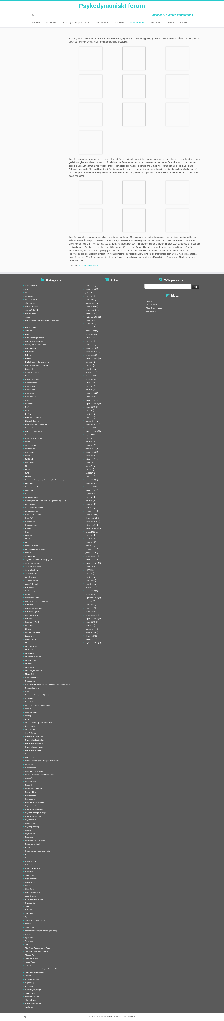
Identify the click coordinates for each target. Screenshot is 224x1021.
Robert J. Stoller (31, 861)
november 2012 (91, 615)
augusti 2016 (90, 494)
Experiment (29, 452)
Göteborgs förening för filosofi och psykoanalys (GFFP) (45, 501)
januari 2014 (90, 591)
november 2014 (91, 556)
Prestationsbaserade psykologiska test (39, 775)
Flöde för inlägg (151, 304)
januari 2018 (90, 452)
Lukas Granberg (31, 639)
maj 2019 (89, 414)
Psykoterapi (29, 837)
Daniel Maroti (30, 386)
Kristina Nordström (32, 615)
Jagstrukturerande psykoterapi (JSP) (38, 560)
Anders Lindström (31, 306)
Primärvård (29, 778)
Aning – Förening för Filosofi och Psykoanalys (42, 320)
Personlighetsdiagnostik (34, 743)
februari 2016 (90, 511)
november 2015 (91, 521)
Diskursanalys (30, 397)
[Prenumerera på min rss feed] (34, 15)
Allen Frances (30, 303)
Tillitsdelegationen (32, 958)
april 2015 (89, 542)
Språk (27, 917)
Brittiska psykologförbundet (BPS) (37, 365)
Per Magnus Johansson (34, 736)
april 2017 (89, 473)
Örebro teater (30, 726)
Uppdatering (29, 983)
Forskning (29, 483)
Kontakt (183, 22)
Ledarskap (29, 625)
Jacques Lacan (30, 556)
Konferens (29, 605)
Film (26, 466)
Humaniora (29, 528)
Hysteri (27, 532)
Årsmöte (28, 324)
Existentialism (30, 449)
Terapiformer (30, 941)
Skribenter (119, 22)
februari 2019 (90, 421)
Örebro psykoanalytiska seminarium (38, 723)
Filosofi (28, 469)
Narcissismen (30, 681)
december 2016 (91, 483)
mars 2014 (89, 584)
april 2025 (89, 299)
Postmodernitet (30, 768)
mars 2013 (89, 608)
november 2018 (91, 428)
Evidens (28, 435)
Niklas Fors (29, 698)
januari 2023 (90, 331)
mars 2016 (89, 508)
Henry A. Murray (31, 518)
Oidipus (28, 709)
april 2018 (89, 445)
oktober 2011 (90, 639)
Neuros (28, 691)
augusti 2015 (90, 532)
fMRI (27, 473)
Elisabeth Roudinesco (33, 421)
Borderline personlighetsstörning (37, 362)
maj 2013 (89, 601)
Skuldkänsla (29, 889)
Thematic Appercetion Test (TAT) (37, 951)
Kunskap (28, 619)
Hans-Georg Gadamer (33, 514)
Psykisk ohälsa (30, 792)
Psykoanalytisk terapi (33, 806)
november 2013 (91, 594)
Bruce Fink (29, 369)
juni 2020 (89, 386)
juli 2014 (89, 570)
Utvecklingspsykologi (33, 990)
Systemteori (29, 938)
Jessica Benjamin (31, 570)
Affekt (27, 289)
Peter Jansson (30, 757)
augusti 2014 (90, 566)
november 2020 (91, 379)
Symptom (28, 934)
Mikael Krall (29, 674)
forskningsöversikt (32, 487)
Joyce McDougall (31, 584)
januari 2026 (90, 289)
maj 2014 (89, 577)
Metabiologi (29, 667)
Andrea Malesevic (31, 310)
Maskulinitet (29, 650)
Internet (28, 553)
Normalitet (29, 702)
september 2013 (92, 598)
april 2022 (89, 345)
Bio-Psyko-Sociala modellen (35, 345)
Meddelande (30, 653)
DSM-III (28, 410)
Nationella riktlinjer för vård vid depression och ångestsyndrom (48, 684)
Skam (27, 886)
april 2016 (89, 504)
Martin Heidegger (31, 646)
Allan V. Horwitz (31, 299)
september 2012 (92, 619)
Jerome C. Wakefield (33, 566)
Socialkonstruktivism (32, 892)
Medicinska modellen (33, 657)
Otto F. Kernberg (31, 733)
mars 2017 (89, 476)
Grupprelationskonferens (34, 508)
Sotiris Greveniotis (32, 910)
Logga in (149, 301)
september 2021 (92, 358)
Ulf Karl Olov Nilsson (33, 979)
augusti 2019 (90, 407)
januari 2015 (90, 553)
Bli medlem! (51, 22)
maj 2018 (89, 442)
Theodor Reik (30, 955)
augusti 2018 (90, 435)
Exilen (27, 442)
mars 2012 (89, 625)
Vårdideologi (30, 993)
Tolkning (28, 965)
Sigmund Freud (31, 879)
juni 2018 (89, 438)
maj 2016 (89, 501)
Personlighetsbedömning (34, 740)
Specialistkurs (101, 22)
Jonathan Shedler (31, 580)
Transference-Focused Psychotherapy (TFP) (41, 969)
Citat (27, 376)
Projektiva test (30, 781)
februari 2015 (90, 549)
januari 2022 (90, 348)
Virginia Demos (30, 1000)
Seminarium (29, 875)
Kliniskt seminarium (32, 598)
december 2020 (91, 376)
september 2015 (92, 528)
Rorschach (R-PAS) (32, 868)
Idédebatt (28, 535)
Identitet (28, 539)
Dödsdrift (28, 400)
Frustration (29, 490)
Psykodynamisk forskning (34, 809)
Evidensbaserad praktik (34, 438)
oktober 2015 (90, 525)
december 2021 (91, 351)
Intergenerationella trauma (35, 549)
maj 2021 (89, 365)
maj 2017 (89, 469)
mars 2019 (89, 417)
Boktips (28, 355)
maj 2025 (89, 296)
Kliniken (28, 594)
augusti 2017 (90, 462)
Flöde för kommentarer (154, 308)
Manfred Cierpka (31, 643)
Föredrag (28, 476)
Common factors (31, 383)
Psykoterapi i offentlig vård (35, 840)
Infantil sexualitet (31, 546)
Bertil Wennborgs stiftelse (34, 338)
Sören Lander (30, 903)
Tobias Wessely (31, 962)
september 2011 (92, 643)
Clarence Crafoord (32, 379)
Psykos (28, 830)
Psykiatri (28, 785)
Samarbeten (137, 22)
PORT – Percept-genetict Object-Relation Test (42, 761)
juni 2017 (89, 466)
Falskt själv (29, 459)
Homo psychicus (31, 525)
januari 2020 (90, 393)
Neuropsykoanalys (32, 688)
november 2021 (91, 355)
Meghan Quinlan (31, 660)
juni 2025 (89, 293)
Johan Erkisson (31, 573)
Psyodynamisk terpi (32, 844)
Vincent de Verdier (32, 996)
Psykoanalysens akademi (34, 802)
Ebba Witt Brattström (33, 417)
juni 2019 (89, 410)
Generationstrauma (32, 497)
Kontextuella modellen (33, 608)
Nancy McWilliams (32, 677)
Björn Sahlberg (30, 348)
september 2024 (92, 317)
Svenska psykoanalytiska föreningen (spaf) (41, 931)
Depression (29, 393)
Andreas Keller (30, 313)
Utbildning (29, 986)
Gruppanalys (30, 504)
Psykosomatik (30, 834)
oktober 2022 (90, 338)
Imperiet (28, 542)
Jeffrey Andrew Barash (33, 563)
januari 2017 (90, 480)
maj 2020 (89, 390)
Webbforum (155, 22)
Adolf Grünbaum (31, 286)
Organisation (30, 729)
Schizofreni (29, 872)
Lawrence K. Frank (32, 622)
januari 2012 (90, 632)
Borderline (29, 358)
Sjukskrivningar (31, 882)
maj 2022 (89, 341)
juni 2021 (89, 362)
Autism (27, 334)
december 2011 (91, 636)
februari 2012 (90, 629)
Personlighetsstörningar (34, 747)
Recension (29, 858)
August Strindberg (32, 327)
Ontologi (28, 716)
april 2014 (89, 580)
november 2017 (91, 456)
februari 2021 (90, 372)
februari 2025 (90, 303)
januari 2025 (90, 306)
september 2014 (92, 563)
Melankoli (28, 664)
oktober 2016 (90, 490)
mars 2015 (89, 546)
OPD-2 (27, 719)
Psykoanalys (30, 799)
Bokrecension (30, 351)
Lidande (28, 629)
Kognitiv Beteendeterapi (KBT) (36, 601)
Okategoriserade (31, 712)
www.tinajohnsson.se (88, 265)
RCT (27, 854)
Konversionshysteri (32, 612)
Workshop (29, 1007)
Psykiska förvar (31, 795)
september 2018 (92, 431)
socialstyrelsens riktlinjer (34, 899)
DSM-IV (28, 414)
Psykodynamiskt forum (112, 6)
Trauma (28, 976)
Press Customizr (129, 1016)
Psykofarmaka (30, 820)
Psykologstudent (31, 823)
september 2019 (92, 404)
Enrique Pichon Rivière (33, 428)
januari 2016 (90, 514)
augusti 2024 (90, 320)
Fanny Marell (30, 462)
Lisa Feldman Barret (32, 632)
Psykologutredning (32, 827)
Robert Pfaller (30, 865)
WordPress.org (151, 311)
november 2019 (91, 397)
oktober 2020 (90, 383)
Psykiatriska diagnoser (33, 788)
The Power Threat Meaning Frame (38, 948)
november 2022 (91, 334)
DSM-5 (27, 407)
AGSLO (28, 293)
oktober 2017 (90, 459)
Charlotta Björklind (32, 372)
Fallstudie (28, 456)
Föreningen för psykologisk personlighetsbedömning (44, 480)
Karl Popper (29, 587)
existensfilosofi (30, 445)
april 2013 (89, 605)
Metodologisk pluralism (33, 671)
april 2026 (89, 286)
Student (28, 924)
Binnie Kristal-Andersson (34, 341)
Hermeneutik (30, 521)
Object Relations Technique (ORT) (37, 705)
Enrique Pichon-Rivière (33, 431)
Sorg (27, 906)
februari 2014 (90, 587)
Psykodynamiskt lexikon (34, 816)
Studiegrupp (29, 927)
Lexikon (170, 22)
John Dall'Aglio (30, 577)
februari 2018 (90, 449)
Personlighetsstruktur (33, 750)
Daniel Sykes (30, 390)
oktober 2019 (90, 400)
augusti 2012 (90, 622)
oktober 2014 (90, 560)
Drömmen (29, 404)
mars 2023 (89, 327)
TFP (26, 944)
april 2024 (89, 324)
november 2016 (91, 487)
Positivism (29, 764)
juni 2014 (89, 573)
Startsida (36, 22)
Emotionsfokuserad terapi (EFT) (37, 424)
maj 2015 (89, 539)
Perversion (29, 754)
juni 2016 (89, 497)
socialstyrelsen (30, 896)
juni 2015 (89, 535)
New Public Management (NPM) (37, 695)
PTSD (27, 847)
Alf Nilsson (29, 296)
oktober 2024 (90, 313)
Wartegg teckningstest (33, 1003)
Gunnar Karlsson (31, 511)
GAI (26, 494)
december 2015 (91, 518)
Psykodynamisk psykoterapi (76, 22)
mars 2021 (89, 369)
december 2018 (91, 424)
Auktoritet (28, 331)
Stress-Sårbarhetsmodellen (35, 920)
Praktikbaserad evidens (34, 771)
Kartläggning (30, 591)
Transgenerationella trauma (35, 972)
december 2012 (91, 612)
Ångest (27, 317)
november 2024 (91, 310)
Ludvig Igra (29, 636)
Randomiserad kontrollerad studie (37, 851)
